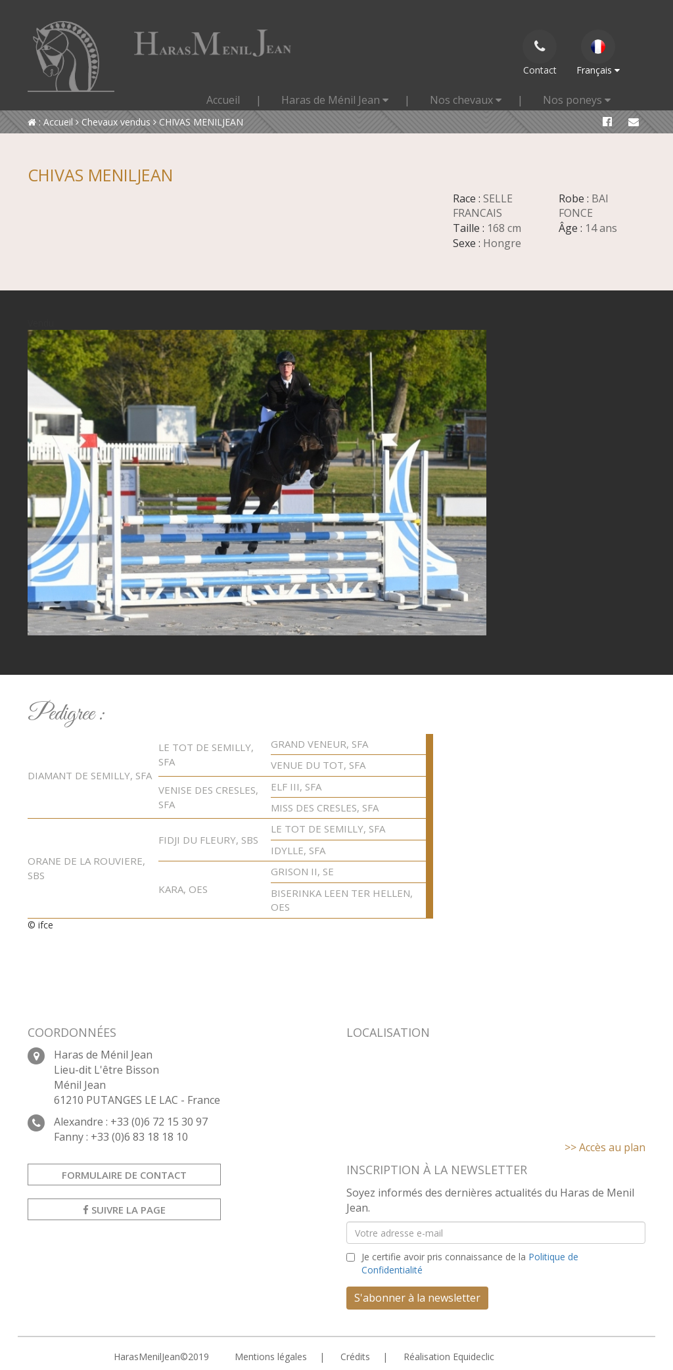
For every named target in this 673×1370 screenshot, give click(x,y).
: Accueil (50, 122)
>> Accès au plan (605, 1147)
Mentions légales (271, 1356)
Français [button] (598, 53)
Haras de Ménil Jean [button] (334, 100)
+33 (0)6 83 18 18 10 (139, 1137)
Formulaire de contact (124, 1174)
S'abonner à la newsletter (417, 1297)
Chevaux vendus (113, 122)
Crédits (355, 1356)
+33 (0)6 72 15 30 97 (159, 1121)
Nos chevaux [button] (465, 100)
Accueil (223, 100)
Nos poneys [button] (577, 100)
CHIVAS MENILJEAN (198, 122)
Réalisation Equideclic (449, 1356)
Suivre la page (124, 1209)
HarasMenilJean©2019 (161, 1356)
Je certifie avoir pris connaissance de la (469, 1263)
